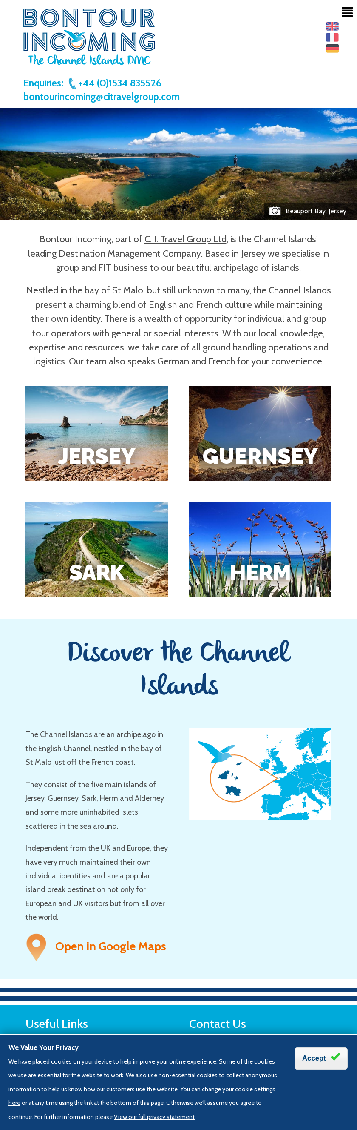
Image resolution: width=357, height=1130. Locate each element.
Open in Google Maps (96, 946)
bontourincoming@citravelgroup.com (101, 97)
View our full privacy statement (154, 1117)
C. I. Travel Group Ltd (185, 239)
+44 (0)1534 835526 (115, 83)
